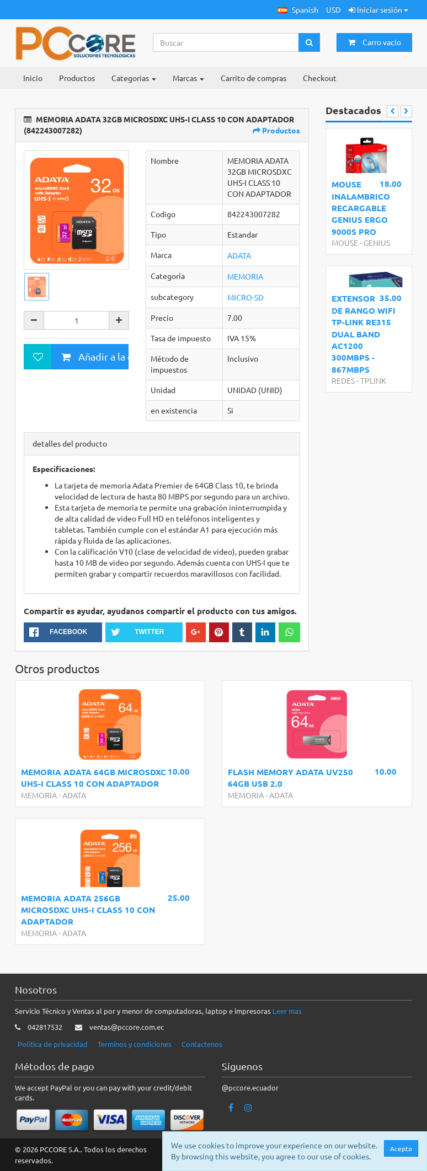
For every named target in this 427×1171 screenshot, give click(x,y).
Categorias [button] (133, 78)
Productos (77, 78)
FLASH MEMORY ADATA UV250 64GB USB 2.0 (290, 777)
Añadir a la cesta (95, 356)
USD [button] (333, 9)
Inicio (32, 78)
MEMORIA (245, 276)
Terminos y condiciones (135, 1044)
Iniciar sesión (378, 9)
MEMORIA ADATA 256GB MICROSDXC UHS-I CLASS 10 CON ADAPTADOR (88, 910)
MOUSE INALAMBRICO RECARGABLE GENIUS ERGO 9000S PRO (361, 208)
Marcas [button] (188, 78)
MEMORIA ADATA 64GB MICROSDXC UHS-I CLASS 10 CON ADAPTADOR (93, 777)
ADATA (239, 255)
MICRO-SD (245, 297)
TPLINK (373, 380)
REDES (343, 380)
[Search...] (226, 42)
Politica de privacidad (53, 1044)
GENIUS (377, 243)
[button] (298, 9)
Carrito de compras (253, 78)
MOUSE (345, 243)
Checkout (320, 78)
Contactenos (202, 1044)
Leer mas (287, 1011)
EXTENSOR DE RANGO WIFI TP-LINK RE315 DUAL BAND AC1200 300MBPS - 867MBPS (364, 334)
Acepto (401, 1148)
